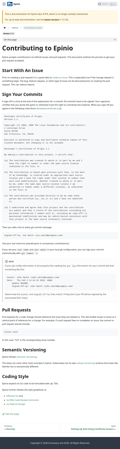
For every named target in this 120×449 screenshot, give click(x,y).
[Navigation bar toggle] (4, 4)
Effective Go (12, 395)
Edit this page (10, 413)
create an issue (59, 77)
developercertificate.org (48, 108)
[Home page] (4, 28)
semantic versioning (27, 356)
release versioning (86, 363)
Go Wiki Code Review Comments (22, 400)
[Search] (107, 4)
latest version (51, 19)
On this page (10, 39)
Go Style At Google (15, 404)
